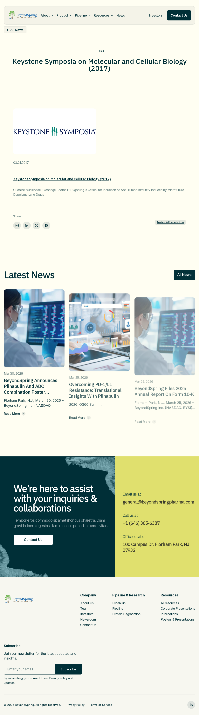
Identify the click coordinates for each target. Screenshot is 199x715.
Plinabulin (119, 603)
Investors (155, 15)
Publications (169, 614)
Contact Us (88, 625)
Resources (101, 15)
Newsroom (88, 619)
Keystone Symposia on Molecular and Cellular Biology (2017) (62, 179)
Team (84, 608)
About (45, 15)
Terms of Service (100, 704)
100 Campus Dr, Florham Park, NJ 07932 (156, 555)
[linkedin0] (191, 705)
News (120, 15)
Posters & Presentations (170, 222)
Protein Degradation (126, 614)
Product (62, 15)
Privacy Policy (75, 704)
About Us (87, 603)
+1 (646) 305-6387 (141, 531)
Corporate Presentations (178, 608)
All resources (170, 603)
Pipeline (81, 15)
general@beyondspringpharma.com (158, 509)
